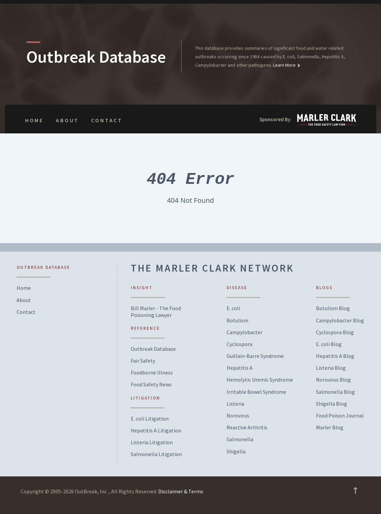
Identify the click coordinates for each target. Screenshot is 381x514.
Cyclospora (239, 344)
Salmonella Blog (335, 392)
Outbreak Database (153, 349)
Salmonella (240, 439)
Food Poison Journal (340, 415)
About (67, 120)
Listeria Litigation (152, 442)
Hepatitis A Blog (335, 356)
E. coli (233, 308)
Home (34, 120)
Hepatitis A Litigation (156, 430)
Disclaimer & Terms (180, 491)
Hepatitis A (240, 368)
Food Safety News (151, 384)
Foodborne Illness (152, 372)
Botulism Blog (333, 308)
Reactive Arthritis (247, 427)
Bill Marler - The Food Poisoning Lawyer (156, 311)
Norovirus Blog (333, 380)
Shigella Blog (331, 404)
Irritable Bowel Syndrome (256, 392)
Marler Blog (329, 427)
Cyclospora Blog (335, 332)
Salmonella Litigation (156, 454)
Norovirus (238, 415)
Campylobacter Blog (340, 320)
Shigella (236, 451)
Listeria (235, 404)
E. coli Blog (329, 344)
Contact (107, 120)
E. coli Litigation (150, 418)
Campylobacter (244, 332)
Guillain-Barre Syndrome (255, 356)
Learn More (284, 65)
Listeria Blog (331, 368)
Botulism (237, 320)
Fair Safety (143, 361)
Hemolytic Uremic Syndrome (260, 380)
